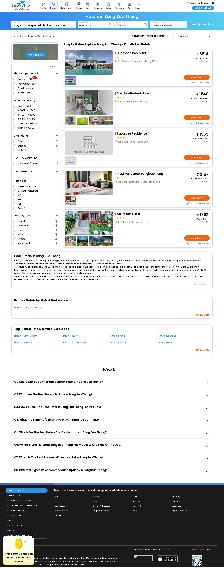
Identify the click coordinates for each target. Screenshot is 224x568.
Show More (203, 314)
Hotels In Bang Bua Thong (28, 307)
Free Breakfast (24, 88)
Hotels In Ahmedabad (74, 342)
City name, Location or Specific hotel (30, 22)
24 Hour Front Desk (27, 190)
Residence (35, 225)
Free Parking (23, 92)
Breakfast (22, 208)
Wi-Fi (19, 203)
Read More (200, 284)
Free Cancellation (26, 83)
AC (18, 195)
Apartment (35, 243)
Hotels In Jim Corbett (25, 335)
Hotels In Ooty (70, 335)
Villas (35, 234)
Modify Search (201, 24)
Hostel (35, 221)
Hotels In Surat (118, 342)
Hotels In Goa (117, 335)
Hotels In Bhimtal (23, 342)
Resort (35, 238)
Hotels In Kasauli (167, 335)
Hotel (35, 230)
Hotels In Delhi (166, 342)
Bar (18, 199)
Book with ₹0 (25, 79)
